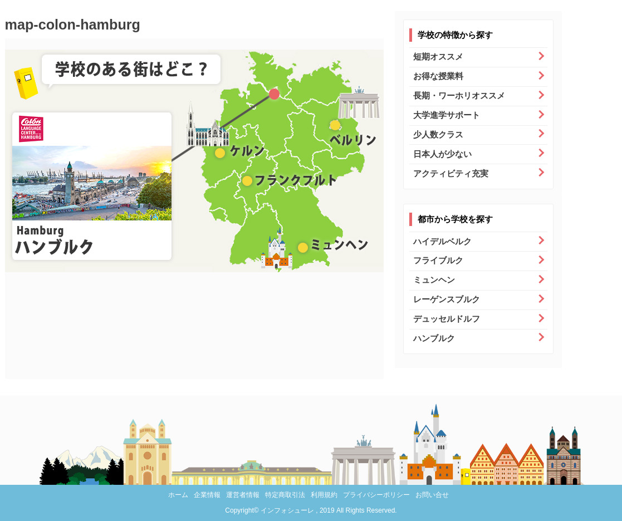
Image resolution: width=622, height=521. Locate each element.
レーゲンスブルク (446, 299)
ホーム (178, 495)
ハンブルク (434, 338)
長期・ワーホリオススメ (459, 95)
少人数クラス (438, 134)
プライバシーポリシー (376, 495)
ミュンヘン (434, 279)
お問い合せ (432, 495)
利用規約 (324, 495)
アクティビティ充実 (450, 173)
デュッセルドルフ (446, 318)
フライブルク (438, 260)
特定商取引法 (285, 495)
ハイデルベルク (442, 241)
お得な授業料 (438, 76)
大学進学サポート (446, 115)
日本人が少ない (442, 154)
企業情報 (207, 495)
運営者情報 (242, 495)
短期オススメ (438, 56)
